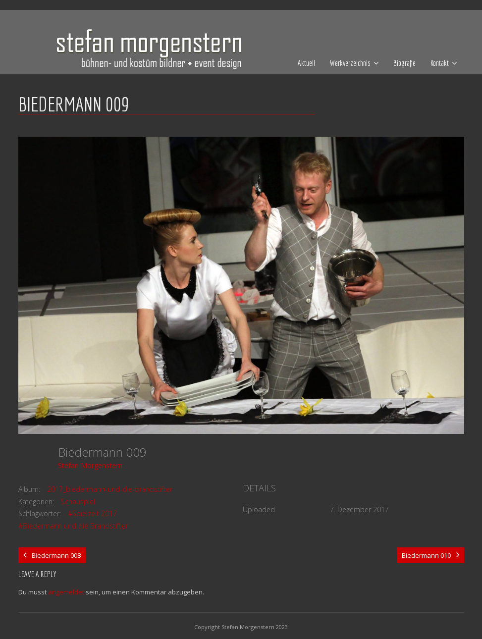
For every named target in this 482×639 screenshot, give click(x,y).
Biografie (404, 62)
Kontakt (439, 62)
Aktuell (306, 62)
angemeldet (66, 591)
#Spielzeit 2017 (92, 513)
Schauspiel (78, 501)
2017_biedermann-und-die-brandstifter (109, 489)
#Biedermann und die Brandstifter (73, 526)
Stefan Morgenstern (90, 465)
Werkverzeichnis (350, 62)
